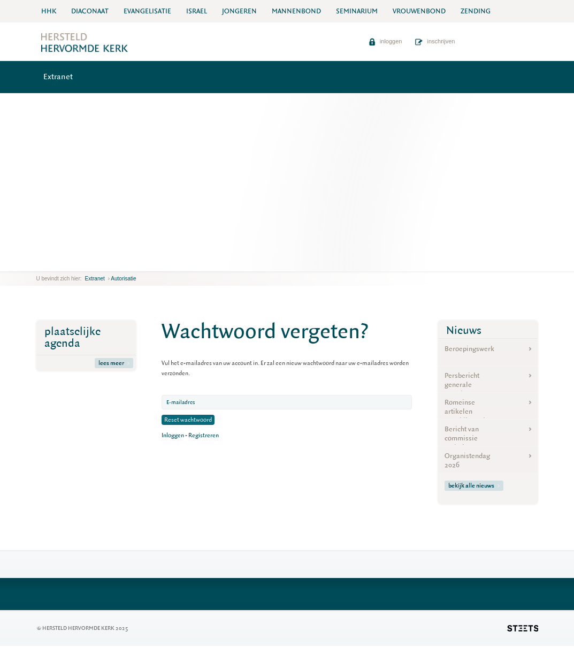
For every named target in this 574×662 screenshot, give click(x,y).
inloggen (385, 41)
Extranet (58, 77)
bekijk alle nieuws (474, 486)
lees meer (113, 363)
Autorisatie (123, 278)
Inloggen (173, 435)
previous (39, 263)
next (51, 263)
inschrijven (435, 41)
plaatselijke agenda (72, 337)
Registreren (203, 435)
